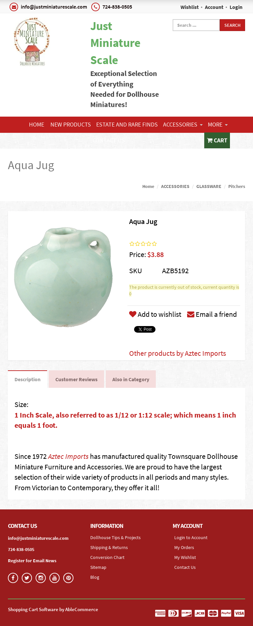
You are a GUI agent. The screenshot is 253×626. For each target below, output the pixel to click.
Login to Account (191, 537)
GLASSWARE (208, 186)
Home (36, 124)
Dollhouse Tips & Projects (115, 537)
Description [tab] (27, 379)
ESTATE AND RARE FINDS (127, 124)
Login (236, 7)
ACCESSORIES (183, 124)
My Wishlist (185, 557)
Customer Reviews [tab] (76, 379)
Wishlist (190, 7)
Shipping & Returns (109, 547)
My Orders (184, 547)
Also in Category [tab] (130, 379)
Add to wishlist (155, 314)
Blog (94, 577)
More (218, 124)
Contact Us (109, 140)
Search (232, 25)
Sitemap (98, 567)
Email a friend (212, 314)
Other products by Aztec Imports (177, 353)
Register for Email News (32, 561)
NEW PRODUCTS (70, 124)
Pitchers (236, 186)
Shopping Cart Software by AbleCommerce (53, 609)
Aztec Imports (68, 456)
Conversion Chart (107, 557)
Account (214, 7)
